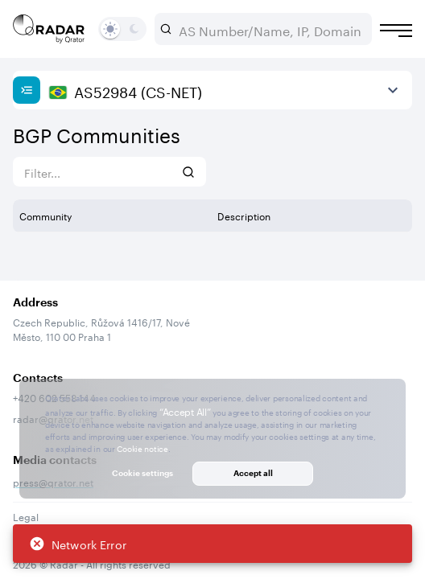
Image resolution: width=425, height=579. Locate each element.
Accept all (253, 473)
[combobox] (269, 29)
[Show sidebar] (26, 90)
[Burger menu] (396, 30)
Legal (26, 516)
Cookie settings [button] (142, 473)
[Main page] (49, 29)
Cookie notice (142, 447)
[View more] (393, 90)
